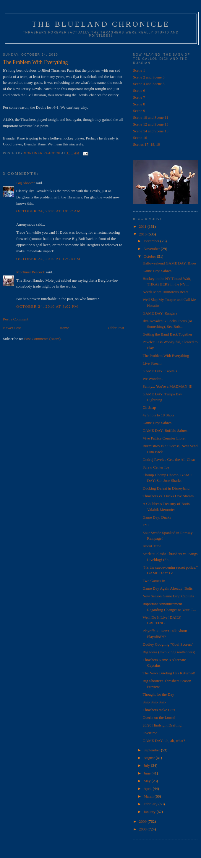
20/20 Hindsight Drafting (161, 725)
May (148, 781)
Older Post (116, 327)
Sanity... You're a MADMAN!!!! (167, 386)
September (152, 750)
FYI (145, 525)
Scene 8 (139, 104)
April (148, 788)
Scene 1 (139, 70)
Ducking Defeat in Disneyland (165, 488)
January (150, 811)
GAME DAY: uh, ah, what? (163, 740)
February (151, 804)
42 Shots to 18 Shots (158, 415)
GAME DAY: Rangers (159, 313)
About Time (151, 546)
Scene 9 (139, 110)
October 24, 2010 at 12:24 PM (48, 258)
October (150, 256)
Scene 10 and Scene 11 (150, 117)
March (149, 796)
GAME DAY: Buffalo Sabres (164, 430)
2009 (143, 821)
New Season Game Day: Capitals (168, 596)
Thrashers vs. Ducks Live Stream (168, 496)
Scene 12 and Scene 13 (150, 124)
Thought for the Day (158, 694)
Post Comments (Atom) (42, 338)
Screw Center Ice (155, 467)
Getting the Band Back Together (167, 334)
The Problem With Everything (165, 355)
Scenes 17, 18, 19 (146, 144)
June (148, 773)
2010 (143, 234)
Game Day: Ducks (156, 517)
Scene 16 (140, 137)
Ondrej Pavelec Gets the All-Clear (168, 459)
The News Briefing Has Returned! (168, 673)
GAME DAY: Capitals (159, 371)
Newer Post (12, 327)
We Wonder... (152, 378)
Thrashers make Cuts (158, 710)
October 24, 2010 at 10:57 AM (48, 211)
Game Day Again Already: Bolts (167, 588)
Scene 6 (139, 90)
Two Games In (153, 580)
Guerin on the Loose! (158, 717)
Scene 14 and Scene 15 (150, 131)
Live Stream (151, 363)
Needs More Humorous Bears (165, 292)
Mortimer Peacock (30, 272)
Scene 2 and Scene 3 (149, 77)
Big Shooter (25, 183)
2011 (143, 226)
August (150, 758)
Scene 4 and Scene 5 (149, 83)
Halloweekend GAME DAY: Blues (169, 263)
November (152, 248)
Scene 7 (139, 97)
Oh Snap (149, 407)
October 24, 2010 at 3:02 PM (47, 306)
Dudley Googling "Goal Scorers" (167, 644)
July (147, 765)
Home (64, 327)
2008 (143, 829)
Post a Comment (15, 319)
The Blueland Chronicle (101, 24)
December (152, 241)
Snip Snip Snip (154, 702)
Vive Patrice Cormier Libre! (164, 438)
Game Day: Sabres (156, 271)
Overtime (149, 733)
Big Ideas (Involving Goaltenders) (168, 652)
